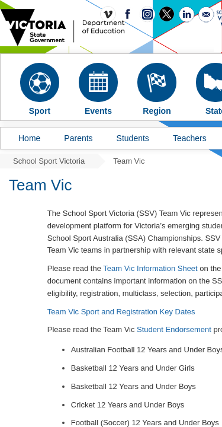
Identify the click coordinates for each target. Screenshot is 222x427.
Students (133, 138)
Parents (78, 138)
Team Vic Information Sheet (150, 268)
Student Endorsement (174, 329)
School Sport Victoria (49, 161)
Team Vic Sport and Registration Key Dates (122, 311)
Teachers (190, 138)
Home (29, 138)
